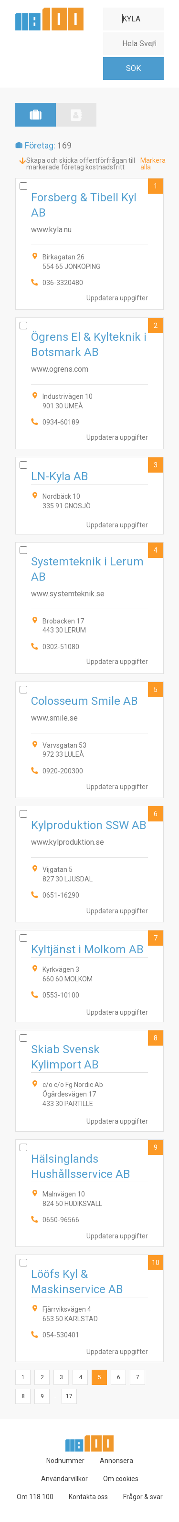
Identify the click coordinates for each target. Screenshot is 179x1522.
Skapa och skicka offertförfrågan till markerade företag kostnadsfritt (80, 164)
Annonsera (116, 1460)
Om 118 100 (35, 1497)
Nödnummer (65, 1460)
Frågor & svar (143, 1497)
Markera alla (153, 164)
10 (155, 1262)
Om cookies (120, 1478)
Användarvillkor (64, 1478)
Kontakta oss (88, 1497)
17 (69, 1396)
